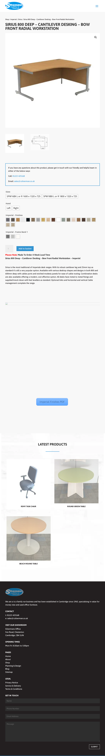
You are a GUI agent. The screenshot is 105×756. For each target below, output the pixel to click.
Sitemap (9, 663)
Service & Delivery (13, 677)
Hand (8, 203)
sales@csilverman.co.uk (24, 181)
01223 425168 (18, 176)
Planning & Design (13, 657)
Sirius (20, 19)
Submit (94, 738)
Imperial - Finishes (14, 215)
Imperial (13, 19)
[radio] (23, 196)
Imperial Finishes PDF (52, 401)
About (8, 651)
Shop (7, 19)
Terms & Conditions (13, 680)
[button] (95, 37)
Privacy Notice (11, 674)
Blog (7, 660)
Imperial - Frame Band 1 (17, 232)
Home (8, 647)
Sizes (8, 191)
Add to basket (25, 248)
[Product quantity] (9, 248)
